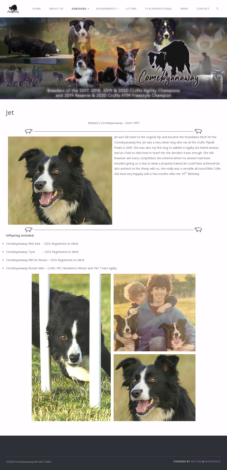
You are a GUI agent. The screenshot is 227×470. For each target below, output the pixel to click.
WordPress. (213, 461)
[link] (217, 8)
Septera (196, 461)
